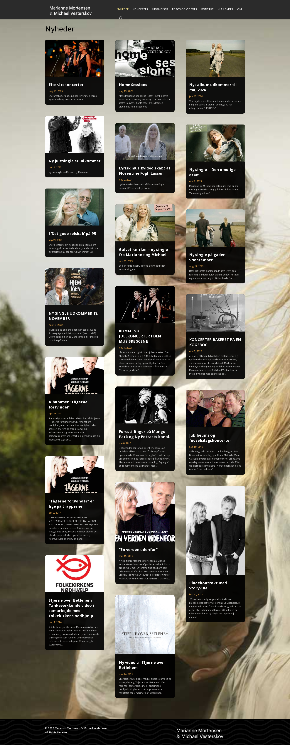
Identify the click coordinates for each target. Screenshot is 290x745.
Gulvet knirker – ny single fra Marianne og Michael (143, 252)
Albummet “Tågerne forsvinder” (68, 404)
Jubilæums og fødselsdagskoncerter (210, 438)
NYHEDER (123, 9)
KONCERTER (140, 9)
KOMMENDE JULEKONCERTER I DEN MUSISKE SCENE (140, 336)
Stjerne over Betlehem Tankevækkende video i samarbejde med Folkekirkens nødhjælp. (71, 608)
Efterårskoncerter (66, 84)
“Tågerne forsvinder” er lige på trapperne (71, 504)
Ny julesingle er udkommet (75, 160)
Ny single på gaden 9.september (207, 257)
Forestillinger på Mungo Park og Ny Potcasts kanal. (144, 434)
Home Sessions (133, 84)
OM (239, 9)
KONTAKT (207, 9)
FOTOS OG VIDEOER (184, 9)
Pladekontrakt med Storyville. (208, 585)
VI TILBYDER (225, 9)
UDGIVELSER (160, 9)
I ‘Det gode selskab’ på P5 (72, 233)
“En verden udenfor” (138, 549)
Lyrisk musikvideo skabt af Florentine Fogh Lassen (144, 171)
